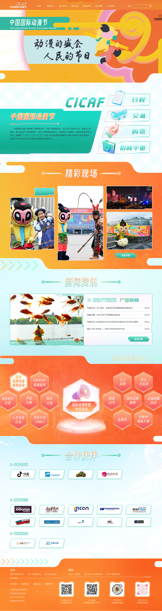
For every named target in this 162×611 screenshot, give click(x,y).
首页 (39, 6)
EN (129, 6)
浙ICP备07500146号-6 (17, 601)
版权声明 (49, 584)
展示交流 (63, 6)
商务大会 (75, 6)
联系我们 (25, 584)
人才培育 (111, 6)
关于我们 (14, 584)
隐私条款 (37, 584)
